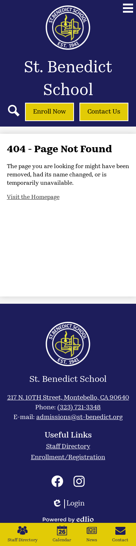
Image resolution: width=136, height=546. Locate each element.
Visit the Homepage (33, 197)
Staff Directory (23, 533)
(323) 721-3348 (79, 407)
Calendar (62, 533)
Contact (120, 533)
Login (68, 503)
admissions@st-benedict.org (79, 417)
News (91, 533)
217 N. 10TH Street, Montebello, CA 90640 (68, 397)
